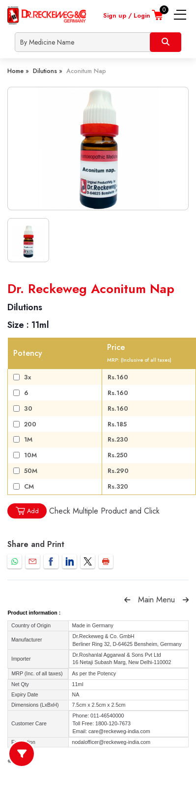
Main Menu (156, 599)
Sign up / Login (126, 15)
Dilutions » (47, 70)
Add (27, 511)
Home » (18, 70)
